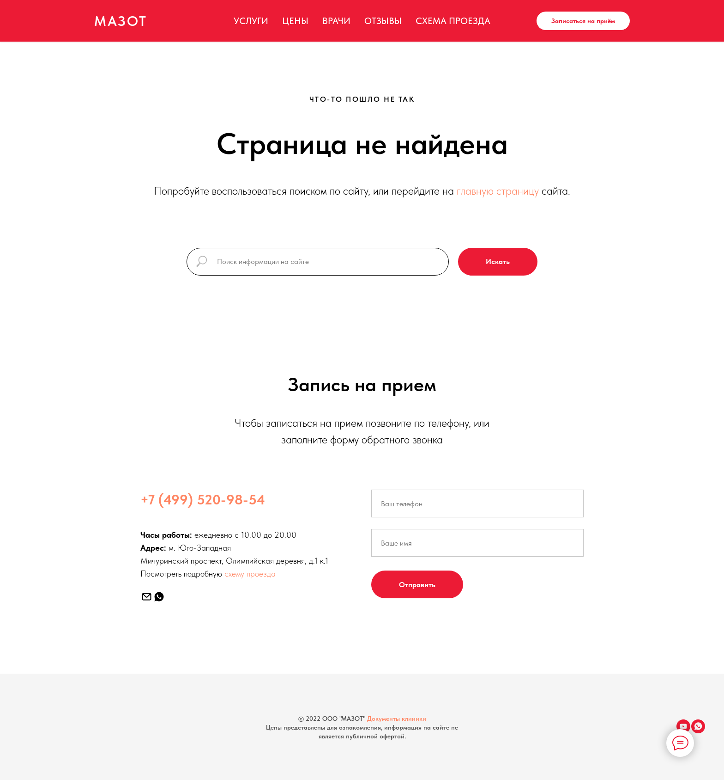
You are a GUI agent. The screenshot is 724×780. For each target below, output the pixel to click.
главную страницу (498, 190)
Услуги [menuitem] (251, 20)
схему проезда (250, 573)
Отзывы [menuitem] (383, 20)
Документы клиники (396, 718)
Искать (498, 261)
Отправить (417, 584)
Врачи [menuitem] (336, 20)
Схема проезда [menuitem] (453, 20)
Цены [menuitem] (295, 20)
